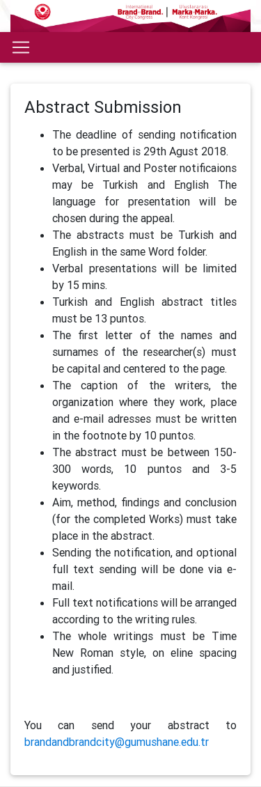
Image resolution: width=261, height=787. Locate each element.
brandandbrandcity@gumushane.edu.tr (116, 742)
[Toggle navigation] (21, 47)
